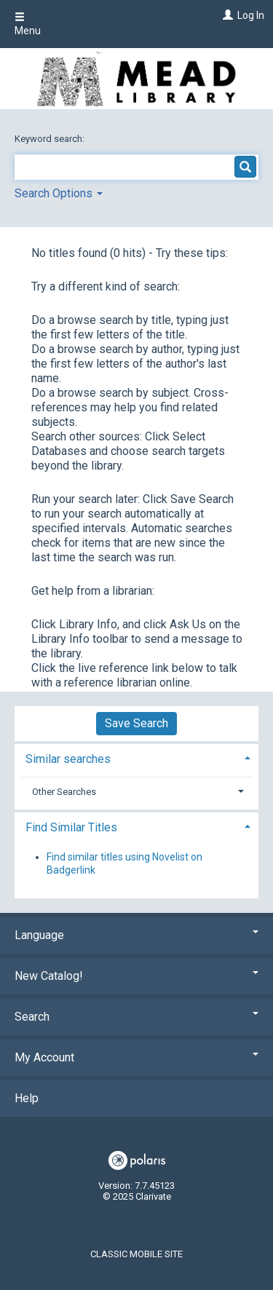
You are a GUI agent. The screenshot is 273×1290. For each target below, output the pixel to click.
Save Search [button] (136, 723)
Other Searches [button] (64, 791)
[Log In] (226, 15)
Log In (250, 15)
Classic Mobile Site (136, 1254)
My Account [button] (136, 1057)
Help (27, 1098)
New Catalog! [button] (136, 976)
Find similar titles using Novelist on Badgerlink (124, 863)
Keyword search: (51, 138)
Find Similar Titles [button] (71, 827)
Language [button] (136, 935)
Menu (28, 24)
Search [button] (136, 1017)
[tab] (136, 757)
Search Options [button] (59, 193)
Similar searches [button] (68, 759)
